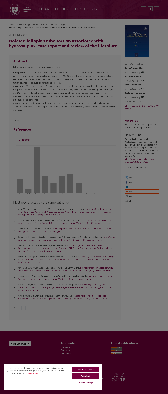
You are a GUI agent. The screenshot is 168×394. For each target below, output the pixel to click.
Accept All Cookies (85, 369)
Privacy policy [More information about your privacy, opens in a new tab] (31, 373)
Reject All (85, 376)
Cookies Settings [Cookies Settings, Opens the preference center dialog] (85, 383)
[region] (53, 377)
